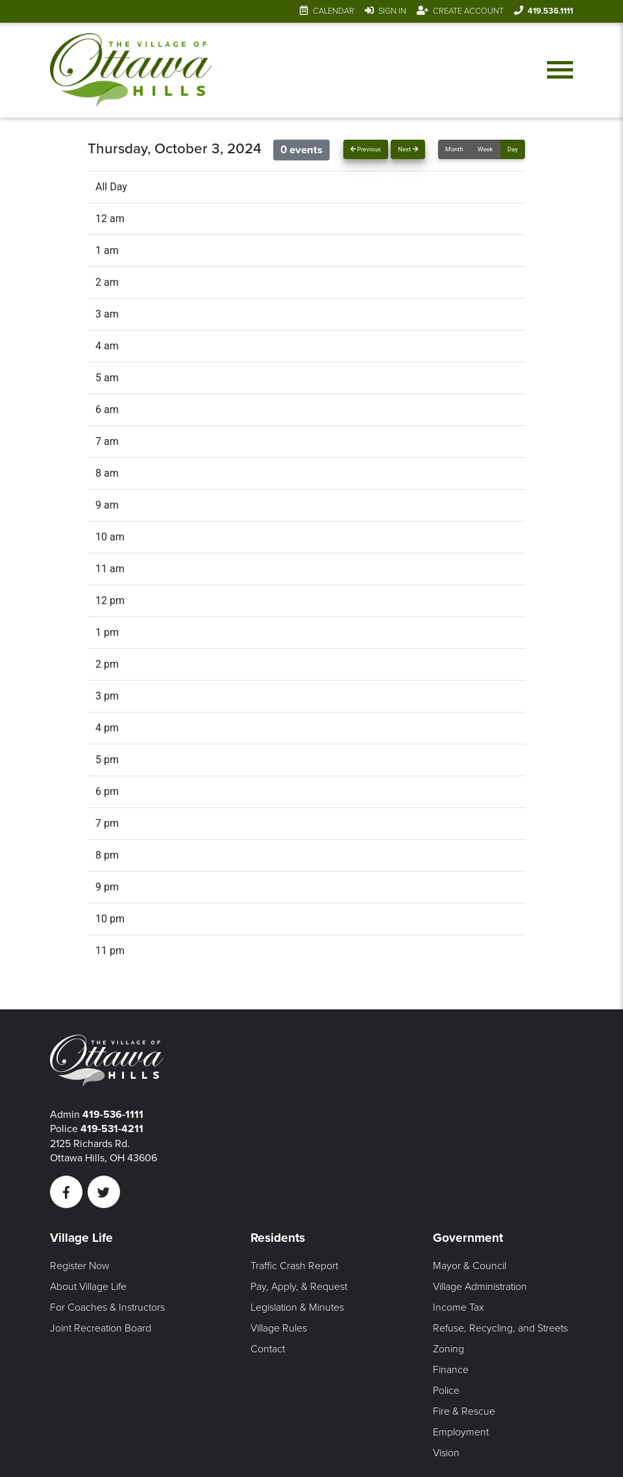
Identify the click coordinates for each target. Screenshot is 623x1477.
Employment (461, 1432)
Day (512, 149)
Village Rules (278, 1328)
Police (446, 1390)
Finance (451, 1369)
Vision (446, 1452)
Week (485, 149)
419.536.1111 (550, 11)
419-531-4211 (111, 1128)
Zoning (448, 1349)
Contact (267, 1349)
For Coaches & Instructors (107, 1307)
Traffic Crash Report (294, 1265)
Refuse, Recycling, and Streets (500, 1328)
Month (454, 149)
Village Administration (480, 1286)
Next (407, 149)
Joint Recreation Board (100, 1328)
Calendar (333, 11)
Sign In (392, 11)
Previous (365, 149)
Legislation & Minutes (297, 1307)
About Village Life (88, 1286)
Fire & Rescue (464, 1411)
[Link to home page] (131, 70)
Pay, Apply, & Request (298, 1286)
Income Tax (458, 1307)
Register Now (80, 1265)
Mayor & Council (469, 1265)
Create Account (468, 11)
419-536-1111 (112, 1114)
